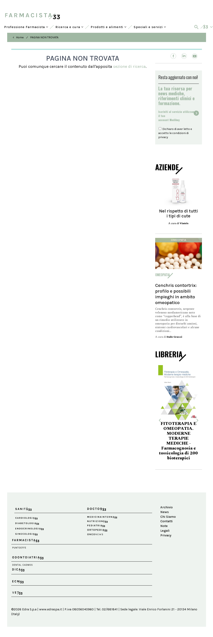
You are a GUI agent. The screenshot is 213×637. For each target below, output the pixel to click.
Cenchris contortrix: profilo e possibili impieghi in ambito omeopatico (176, 294)
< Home (18, 37)
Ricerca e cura (69, 27)
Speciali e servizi (150, 27)
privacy (163, 137)
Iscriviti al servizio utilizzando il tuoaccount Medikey (177, 116)
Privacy (165, 535)
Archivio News (166, 509)
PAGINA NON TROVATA (44, 37)
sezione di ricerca (129, 66)
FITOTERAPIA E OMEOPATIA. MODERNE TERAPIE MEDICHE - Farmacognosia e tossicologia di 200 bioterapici (178, 440)
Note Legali (165, 528)
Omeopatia (178, 240)
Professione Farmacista (26, 27)
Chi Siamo (168, 517)
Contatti (166, 521)
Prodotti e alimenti (108, 27)
